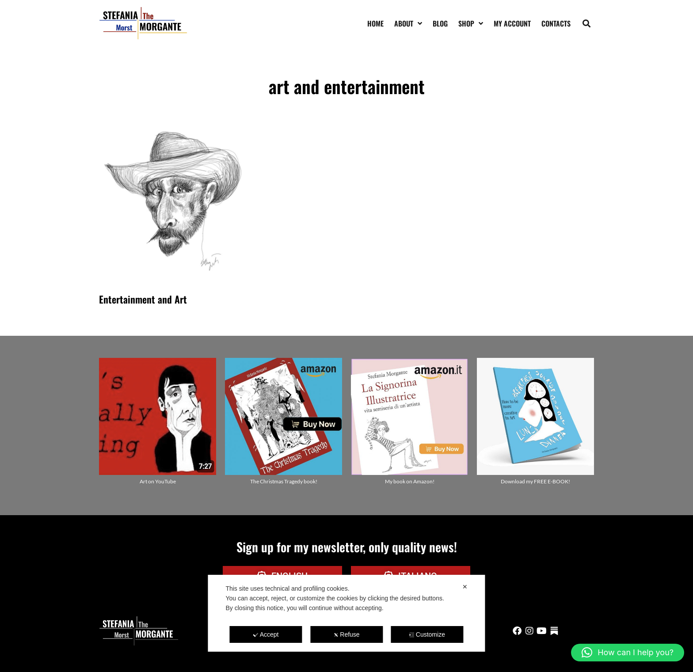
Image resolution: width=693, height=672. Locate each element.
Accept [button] (266, 634)
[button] (586, 23)
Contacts (556, 23)
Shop (470, 23)
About (408, 23)
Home (375, 23)
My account (512, 23)
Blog (440, 23)
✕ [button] (465, 586)
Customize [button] (427, 634)
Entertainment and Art (143, 299)
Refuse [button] (346, 634)
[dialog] (346, 613)
